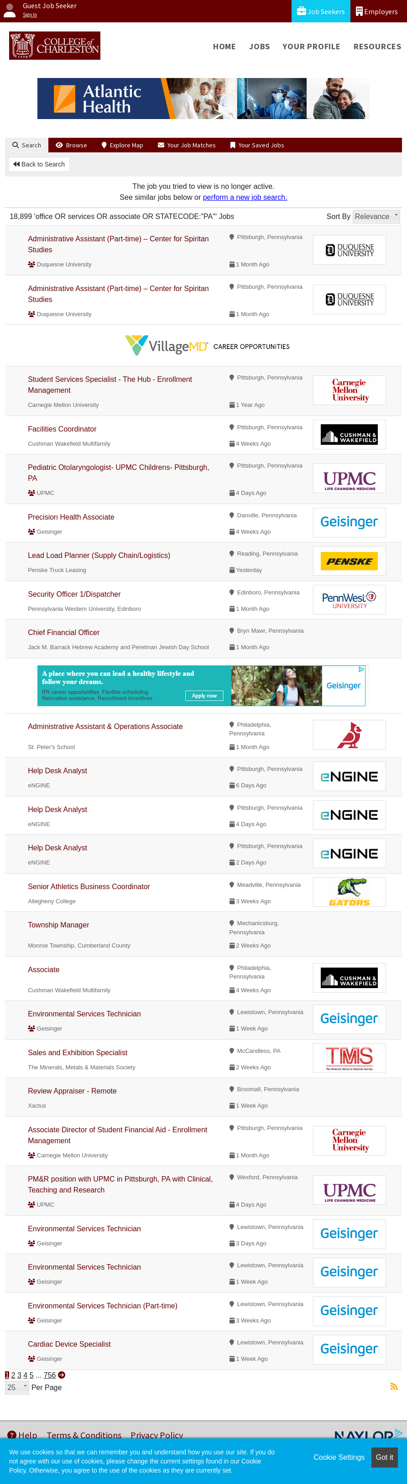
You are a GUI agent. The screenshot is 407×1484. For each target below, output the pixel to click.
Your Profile (312, 46)
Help (22, 1435)
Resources (378, 46)
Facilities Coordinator (62, 429)
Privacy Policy (156, 1435)
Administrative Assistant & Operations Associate (105, 726)
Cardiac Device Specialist (69, 1344)
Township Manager (58, 925)
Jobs (259, 46)
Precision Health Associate (71, 517)
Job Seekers (321, 11)
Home (224, 46)
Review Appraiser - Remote (72, 1091)
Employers (377, 11)
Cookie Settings (339, 1457)
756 (50, 1375)
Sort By (338, 216)
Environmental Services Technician (84, 1014)
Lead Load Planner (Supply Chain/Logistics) (99, 555)
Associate (43, 970)
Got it (384, 1457)
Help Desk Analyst (57, 771)
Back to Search (39, 164)
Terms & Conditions (84, 1435)
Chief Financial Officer (63, 632)
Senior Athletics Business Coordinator (89, 886)
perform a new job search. (245, 197)
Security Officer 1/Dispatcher (74, 594)
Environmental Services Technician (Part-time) (102, 1306)
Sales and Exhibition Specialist (77, 1053)
